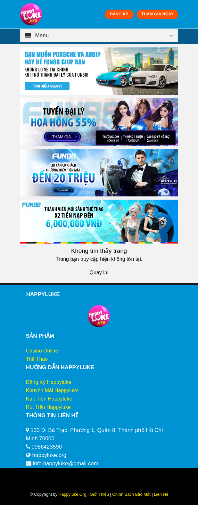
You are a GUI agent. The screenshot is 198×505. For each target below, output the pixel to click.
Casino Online (42, 350)
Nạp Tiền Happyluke (49, 399)
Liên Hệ (160, 494)
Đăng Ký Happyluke (48, 382)
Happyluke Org (73, 494)
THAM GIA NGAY (157, 14)
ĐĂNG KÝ (119, 14)
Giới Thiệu (99, 494)
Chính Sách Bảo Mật (131, 494)
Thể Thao (37, 359)
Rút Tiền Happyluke (48, 407)
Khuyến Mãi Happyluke (52, 390)
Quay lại (99, 272)
